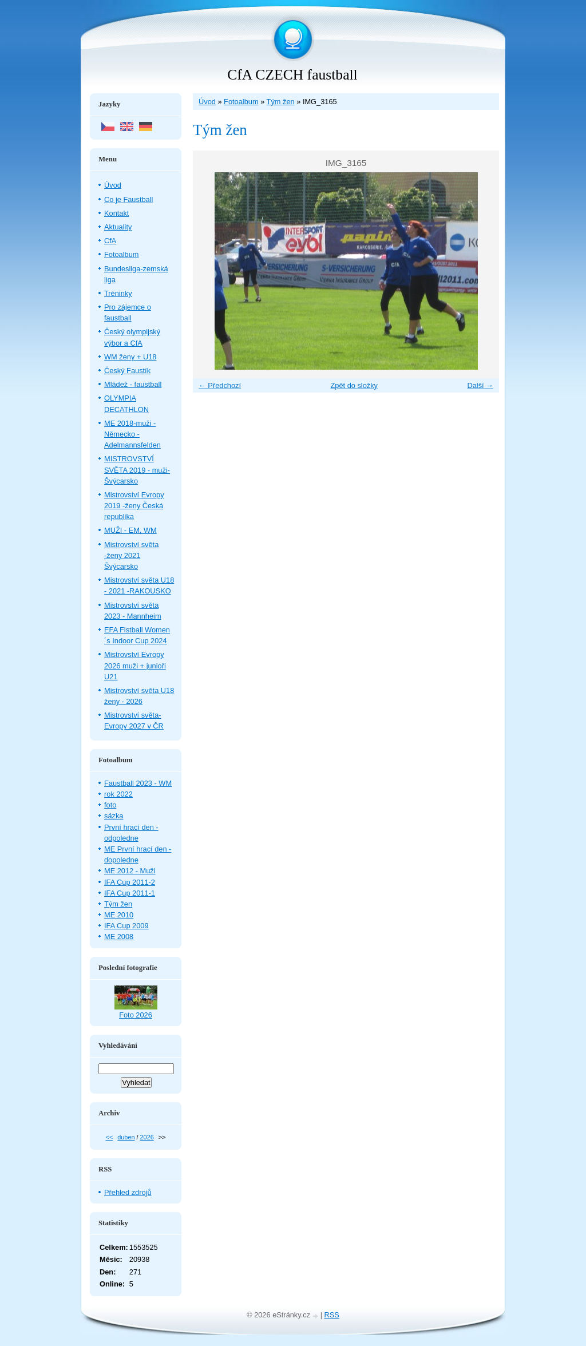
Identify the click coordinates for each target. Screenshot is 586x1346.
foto (110, 805)
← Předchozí (220, 385)
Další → (480, 385)
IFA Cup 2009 (126, 925)
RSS (331, 1315)
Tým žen (281, 101)
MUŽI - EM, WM (130, 530)
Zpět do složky (354, 385)
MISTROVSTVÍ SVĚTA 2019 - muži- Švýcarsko (137, 469)
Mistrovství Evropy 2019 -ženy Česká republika (134, 505)
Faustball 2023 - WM (138, 783)
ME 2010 (118, 914)
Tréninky (118, 293)
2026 (147, 1137)
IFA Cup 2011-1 (129, 893)
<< (109, 1137)
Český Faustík (127, 370)
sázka (113, 815)
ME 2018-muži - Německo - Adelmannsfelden (132, 434)
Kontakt (116, 213)
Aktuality (118, 227)
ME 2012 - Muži (130, 870)
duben (125, 1137)
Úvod (207, 101)
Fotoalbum (241, 101)
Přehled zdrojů (128, 1192)
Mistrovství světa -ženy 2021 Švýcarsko (131, 555)
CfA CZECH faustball (292, 74)
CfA (110, 240)
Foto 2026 (135, 1015)
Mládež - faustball (132, 384)
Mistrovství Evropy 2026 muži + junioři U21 (135, 665)
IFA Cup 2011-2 (129, 882)
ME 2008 (118, 936)
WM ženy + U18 (130, 357)
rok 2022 (118, 794)
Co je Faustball (128, 199)
